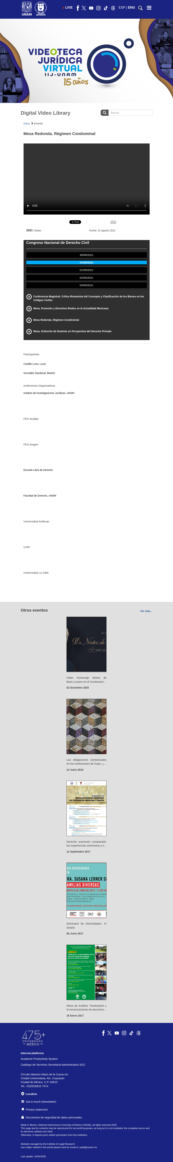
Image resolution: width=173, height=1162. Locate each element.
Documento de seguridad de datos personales (51, 1117)
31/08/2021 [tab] (86, 262)
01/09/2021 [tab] (86, 270)
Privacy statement (34, 1109)
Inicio (27, 123)
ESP (122, 7)
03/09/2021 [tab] (86, 285)
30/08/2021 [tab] (86, 255)
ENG (131, 7)
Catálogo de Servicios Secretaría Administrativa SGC (53, 1064)
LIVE (68, 7)
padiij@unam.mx (88, 1147)
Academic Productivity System (39, 1058)
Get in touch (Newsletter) (38, 1101)
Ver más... (146, 611)
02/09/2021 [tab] (86, 277)
